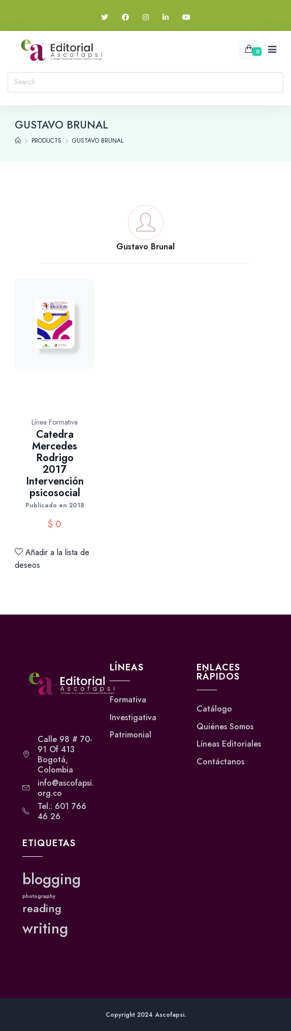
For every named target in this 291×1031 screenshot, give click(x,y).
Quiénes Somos (225, 726)
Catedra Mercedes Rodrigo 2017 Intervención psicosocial (55, 464)
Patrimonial (130, 734)
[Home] (18, 140)
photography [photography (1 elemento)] (38, 896)
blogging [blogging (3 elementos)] (51, 879)
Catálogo (214, 709)
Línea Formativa (54, 422)
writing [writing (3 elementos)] (45, 928)
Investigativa (133, 717)
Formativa (128, 699)
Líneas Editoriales (229, 744)
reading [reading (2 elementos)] (41, 908)
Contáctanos (220, 761)
